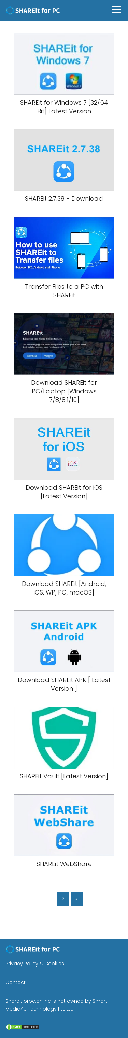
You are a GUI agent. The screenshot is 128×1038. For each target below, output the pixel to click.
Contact (15, 982)
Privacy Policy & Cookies (34, 963)
